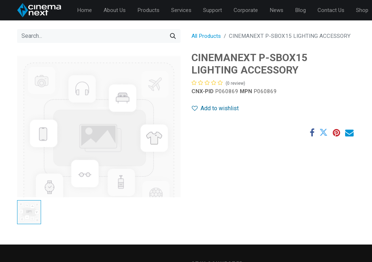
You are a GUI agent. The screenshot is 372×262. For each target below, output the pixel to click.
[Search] (173, 36)
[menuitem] (84, 10)
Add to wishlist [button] (215, 108)
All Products (206, 36)
